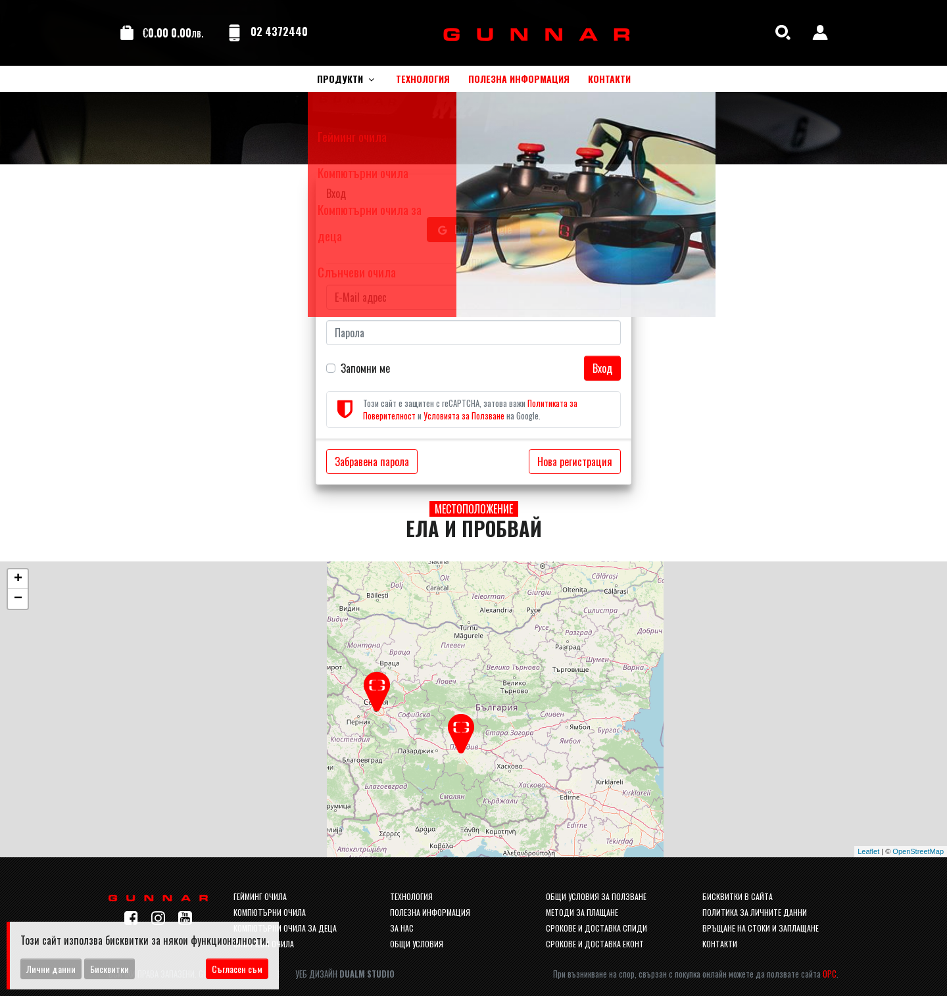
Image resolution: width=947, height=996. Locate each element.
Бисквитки (109, 969)
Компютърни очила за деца (285, 928)
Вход (602, 368)
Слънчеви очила (263, 943)
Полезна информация (430, 912)
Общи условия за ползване (596, 896)
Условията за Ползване (464, 416)
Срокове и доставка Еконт (595, 943)
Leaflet (868, 851)
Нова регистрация (574, 461)
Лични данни (51, 969)
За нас (402, 928)
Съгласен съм (237, 969)
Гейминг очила (260, 896)
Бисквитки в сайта (737, 896)
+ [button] (18, 579)
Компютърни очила (269, 912)
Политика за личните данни (754, 912)
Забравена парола (372, 461)
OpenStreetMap (918, 851)
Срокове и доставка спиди (596, 928)
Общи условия (416, 943)
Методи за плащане (582, 912)
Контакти (719, 943)
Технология (411, 896)
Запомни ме (365, 368)
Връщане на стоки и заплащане (760, 928)
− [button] (18, 599)
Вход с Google (473, 229)
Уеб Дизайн (345, 974)
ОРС (830, 974)
